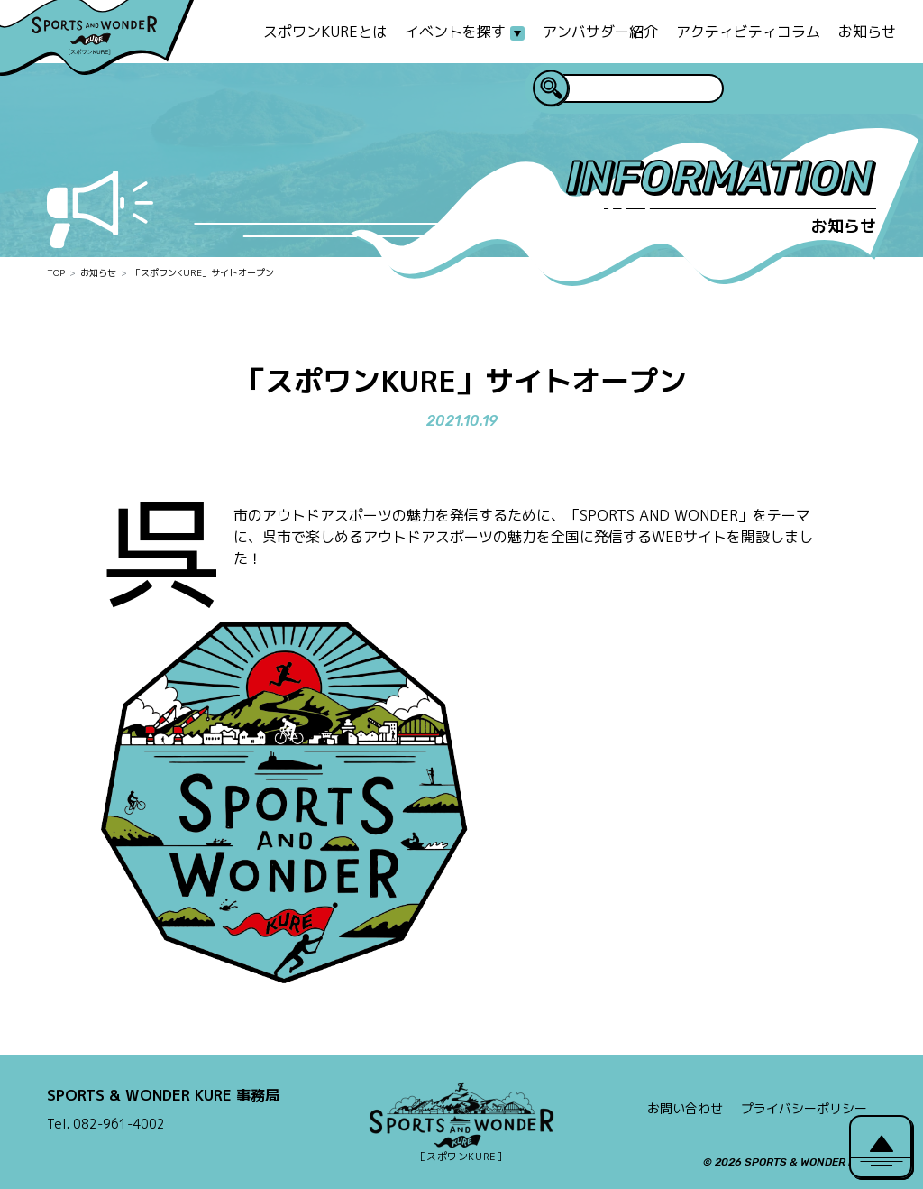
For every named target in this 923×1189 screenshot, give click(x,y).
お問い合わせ (685, 1108)
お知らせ (867, 31)
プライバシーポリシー (804, 1108)
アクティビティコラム (748, 31)
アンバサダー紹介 (600, 31)
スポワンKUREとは (325, 31)
